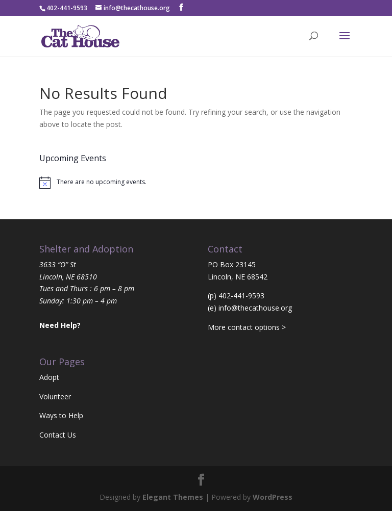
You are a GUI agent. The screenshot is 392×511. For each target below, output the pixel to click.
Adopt (49, 377)
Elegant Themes (172, 497)
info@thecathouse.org (255, 308)
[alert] (196, 182)
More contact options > (247, 327)
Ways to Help (61, 415)
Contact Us (57, 435)
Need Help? (60, 325)
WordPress (272, 497)
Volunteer (55, 396)
